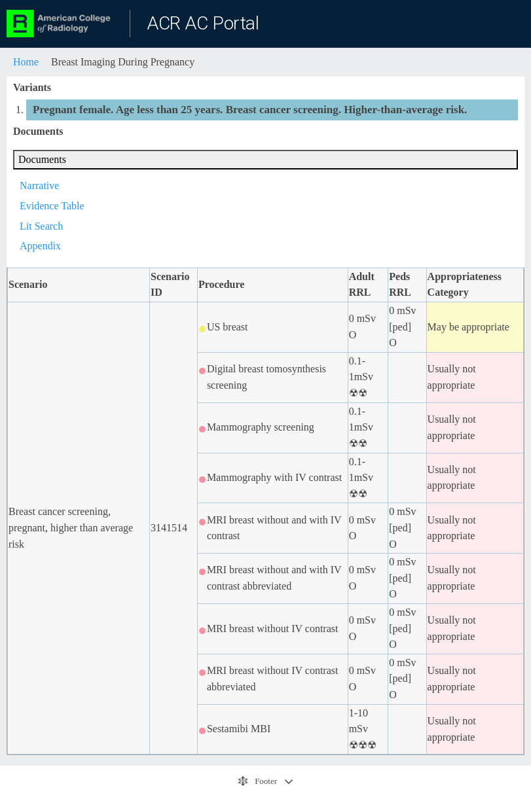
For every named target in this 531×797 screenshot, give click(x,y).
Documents (42, 159)
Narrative (39, 185)
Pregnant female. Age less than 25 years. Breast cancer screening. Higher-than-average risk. (250, 109)
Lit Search (41, 226)
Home (26, 61)
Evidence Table (52, 205)
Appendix (40, 245)
